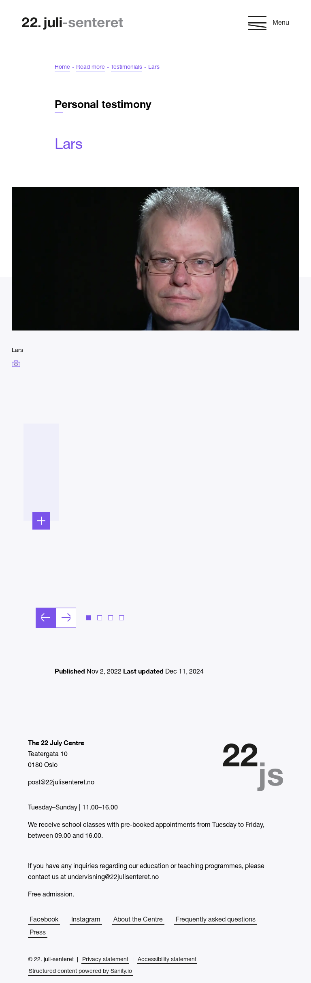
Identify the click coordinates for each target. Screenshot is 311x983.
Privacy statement (105, 959)
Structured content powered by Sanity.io (80, 971)
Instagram (85, 920)
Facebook (44, 920)
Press (38, 933)
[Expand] (41, 530)
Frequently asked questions (216, 920)
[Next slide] (66, 627)
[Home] (72, 24)
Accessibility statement (167, 959)
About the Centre (138, 920)
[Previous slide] (46, 627)
